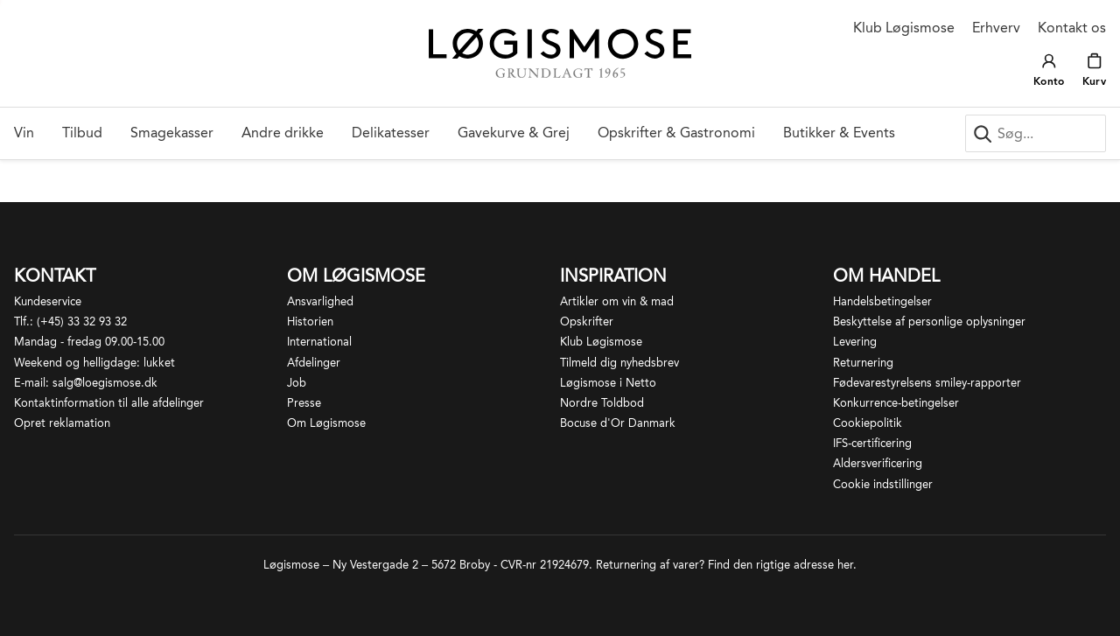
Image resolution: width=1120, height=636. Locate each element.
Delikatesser (391, 132)
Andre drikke (283, 132)
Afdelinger (313, 362)
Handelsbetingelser (882, 301)
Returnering (863, 362)
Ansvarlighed (320, 301)
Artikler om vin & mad (617, 301)
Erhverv (996, 27)
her (845, 564)
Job (296, 382)
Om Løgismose (326, 423)
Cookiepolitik (867, 423)
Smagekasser (172, 132)
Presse (304, 402)
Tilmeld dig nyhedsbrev (619, 362)
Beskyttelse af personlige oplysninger (929, 321)
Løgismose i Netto (608, 382)
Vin (24, 132)
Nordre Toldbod (602, 402)
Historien (310, 321)
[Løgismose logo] (560, 54)
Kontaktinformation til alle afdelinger (109, 402)
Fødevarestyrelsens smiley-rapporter (927, 382)
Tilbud (82, 132)
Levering (855, 341)
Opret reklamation (62, 423)
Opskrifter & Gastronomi (676, 132)
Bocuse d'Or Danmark (618, 423)
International (319, 341)
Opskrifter (586, 321)
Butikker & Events (839, 132)
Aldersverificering (877, 463)
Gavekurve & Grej (514, 132)
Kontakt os (1072, 27)
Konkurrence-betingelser (896, 402)
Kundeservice (47, 301)
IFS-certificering (872, 443)
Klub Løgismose (904, 27)
